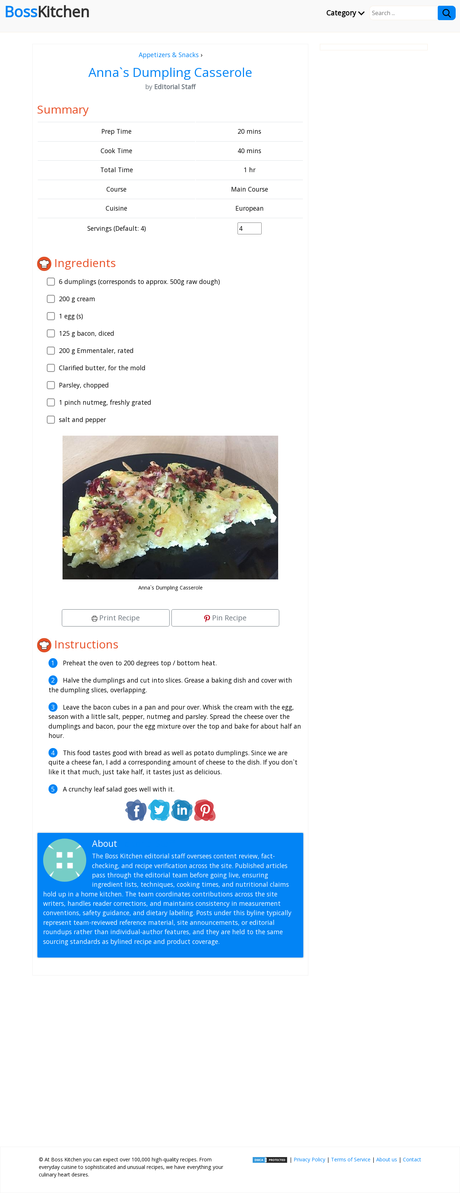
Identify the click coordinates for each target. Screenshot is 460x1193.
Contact (412, 1159)
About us (386, 1159)
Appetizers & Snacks (169, 54)
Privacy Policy (309, 1159)
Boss (46, 11)
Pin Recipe (225, 618)
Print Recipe (116, 618)
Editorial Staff (147, 843)
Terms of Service (351, 1159)
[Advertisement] (170, 1058)
